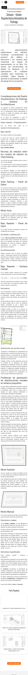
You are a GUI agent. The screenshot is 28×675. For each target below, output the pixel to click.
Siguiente (20, 584)
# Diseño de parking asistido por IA (14, 9)
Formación (20, 25)
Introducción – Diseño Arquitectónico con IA (14, 608)
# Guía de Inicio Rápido (14, 11)
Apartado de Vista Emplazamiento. (10, 128)
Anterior (14, 584)
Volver (4, 7)
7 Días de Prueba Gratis (14, 88)
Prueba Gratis (20, 2)
